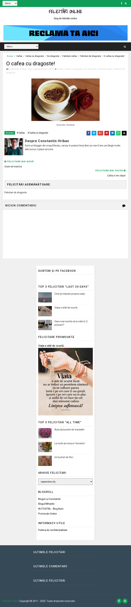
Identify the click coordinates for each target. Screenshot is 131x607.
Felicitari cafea (69, 56)
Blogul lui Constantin (49, 499)
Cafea (19, 56)
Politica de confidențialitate (52, 530)
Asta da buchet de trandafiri (69, 429)
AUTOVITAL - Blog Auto (50, 508)
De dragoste (53, 56)
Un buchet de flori (63, 457)
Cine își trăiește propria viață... (70, 293)
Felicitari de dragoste (90, 56)
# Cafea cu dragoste (38, 133)
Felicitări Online (65, 11)
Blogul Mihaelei (46, 503)
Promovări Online (47, 513)
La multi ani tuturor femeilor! (69, 443)
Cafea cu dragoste (34, 56)
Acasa (10, 56)
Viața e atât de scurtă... (66, 307)
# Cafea (21, 133)
